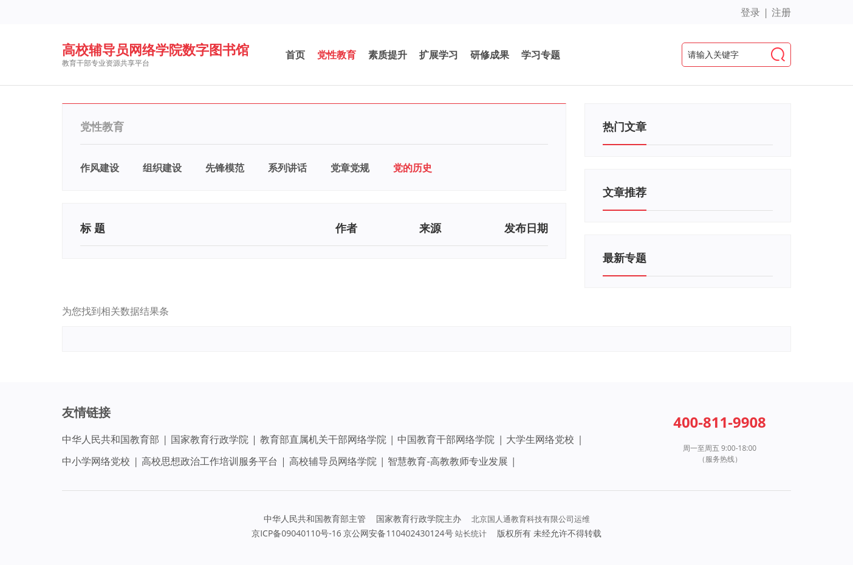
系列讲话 (287, 167)
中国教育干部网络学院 (446, 439)
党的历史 (412, 167)
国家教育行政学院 (209, 439)
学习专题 (540, 54)
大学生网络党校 (540, 439)
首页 (295, 54)
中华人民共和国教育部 (110, 439)
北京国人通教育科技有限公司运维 (530, 518)
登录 (750, 12)
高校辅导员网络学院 (333, 461)
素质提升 (387, 54)
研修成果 (489, 54)
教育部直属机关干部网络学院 (323, 439)
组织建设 (162, 167)
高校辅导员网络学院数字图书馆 (155, 49)
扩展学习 (438, 54)
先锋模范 (224, 167)
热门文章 (624, 126)
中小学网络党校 (96, 461)
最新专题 (624, 257)
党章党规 (350, 167)
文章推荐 (624, 192)
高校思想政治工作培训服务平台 (210, 461)
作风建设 (99, 167)
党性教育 (336, 54)
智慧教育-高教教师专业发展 (447, 461)
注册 (781, 12)
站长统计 (471, 533)
